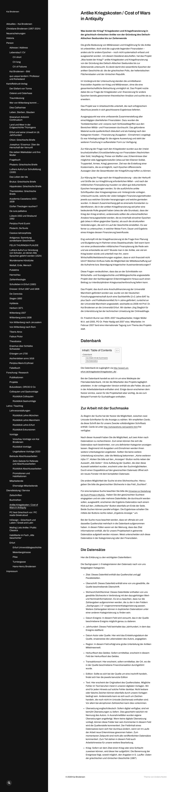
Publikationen (16, 377)
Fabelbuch (14, 368)
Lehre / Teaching (14, 406)
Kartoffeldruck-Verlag (16, 83)
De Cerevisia (15, 294)
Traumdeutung (16, 98)
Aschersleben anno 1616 (21, 358)
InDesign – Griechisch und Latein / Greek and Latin (22, 521)
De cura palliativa (18, 211)
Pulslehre (14, 270)
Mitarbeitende (16, 481)
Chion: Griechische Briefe (22, 140)
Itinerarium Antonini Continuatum (19, 118)
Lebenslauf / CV (17, 52)
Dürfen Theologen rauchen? (23, 206)
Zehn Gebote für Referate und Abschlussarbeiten (25, 462)
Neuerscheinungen (15, 33)
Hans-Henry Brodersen (24, 566)
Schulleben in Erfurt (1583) (22, 284)
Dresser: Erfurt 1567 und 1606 (24, 289)
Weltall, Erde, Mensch (20, 265)
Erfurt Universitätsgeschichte (27, 547)
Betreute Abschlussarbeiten (23, 456)
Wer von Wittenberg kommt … (24, 102)
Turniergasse (19, 562)
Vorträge (13, 434)
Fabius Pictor (16, 336)
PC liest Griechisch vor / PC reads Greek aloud (23, 514)
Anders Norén (160, 781)
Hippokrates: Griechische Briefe (25, 186)
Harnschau (14, 275)
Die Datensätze (92, 361)
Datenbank (88, 354)
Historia (10, 38)
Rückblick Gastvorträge (24, 401)
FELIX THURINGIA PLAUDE (23, 245)
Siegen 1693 (15, 298)
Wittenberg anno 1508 (20, 317)
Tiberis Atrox (15, 332)
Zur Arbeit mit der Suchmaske (98, 358)
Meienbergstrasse (22, 552)
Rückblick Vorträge (22, 446)
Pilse (15, 557)
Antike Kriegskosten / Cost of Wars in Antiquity (23, 506)
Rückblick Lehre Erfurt (24, 425)
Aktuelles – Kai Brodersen (19, 24)
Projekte (13, 382)
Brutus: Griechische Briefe (22, 181)
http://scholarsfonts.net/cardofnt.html (122, 427)
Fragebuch (14, 160)
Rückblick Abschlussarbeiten (27, 468)
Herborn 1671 (16, 308)
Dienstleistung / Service (18, 490)
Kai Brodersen (13, 11)
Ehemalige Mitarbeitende (25, 485)
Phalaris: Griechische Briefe (23, 164)
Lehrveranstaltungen (19, 410)
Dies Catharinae (17, 107)
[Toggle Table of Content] (116, 350)
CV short (17, 57)
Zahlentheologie (17, 279)
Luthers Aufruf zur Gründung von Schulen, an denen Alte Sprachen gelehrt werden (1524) (25, 253)
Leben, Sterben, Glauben (22, 112)
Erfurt (12, 543)
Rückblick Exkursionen (24, 429)
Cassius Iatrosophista (20, 233)
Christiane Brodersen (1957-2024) (23, 28)
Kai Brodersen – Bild (19, 71)
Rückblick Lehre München (25, 415)
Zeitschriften (15, 495)
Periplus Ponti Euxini (19, 223)
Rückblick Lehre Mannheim (26, 420)
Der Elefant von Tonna (20, 88)
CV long (17, 62)
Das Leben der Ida (18, 177)
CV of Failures (20, 66)
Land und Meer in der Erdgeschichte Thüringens (22, 126)
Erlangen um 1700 (18, 353)
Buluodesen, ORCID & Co (22, 387)
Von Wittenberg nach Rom (22, 327)
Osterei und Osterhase (20, 93)
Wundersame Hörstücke (21, 260)
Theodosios (15, 341)
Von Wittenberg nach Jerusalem (25, 322)
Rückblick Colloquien (23, 396)
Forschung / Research (17, 372)
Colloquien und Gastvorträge (23, 391)
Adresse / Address (18, 47)
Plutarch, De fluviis (18, 228)
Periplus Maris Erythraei (21, 363)
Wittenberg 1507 (17, 313)
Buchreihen (15, 500)
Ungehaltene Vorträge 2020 (26, 451)
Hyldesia (13, 303)
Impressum (12, 571)
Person (10, 43)
